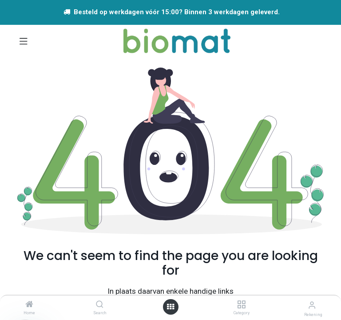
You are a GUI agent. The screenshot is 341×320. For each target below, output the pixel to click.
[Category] (241, 305)
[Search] (99, 305)
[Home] (29, 305)
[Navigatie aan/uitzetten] (23, 40)
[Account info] (312, 305)
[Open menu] (170, 306)
